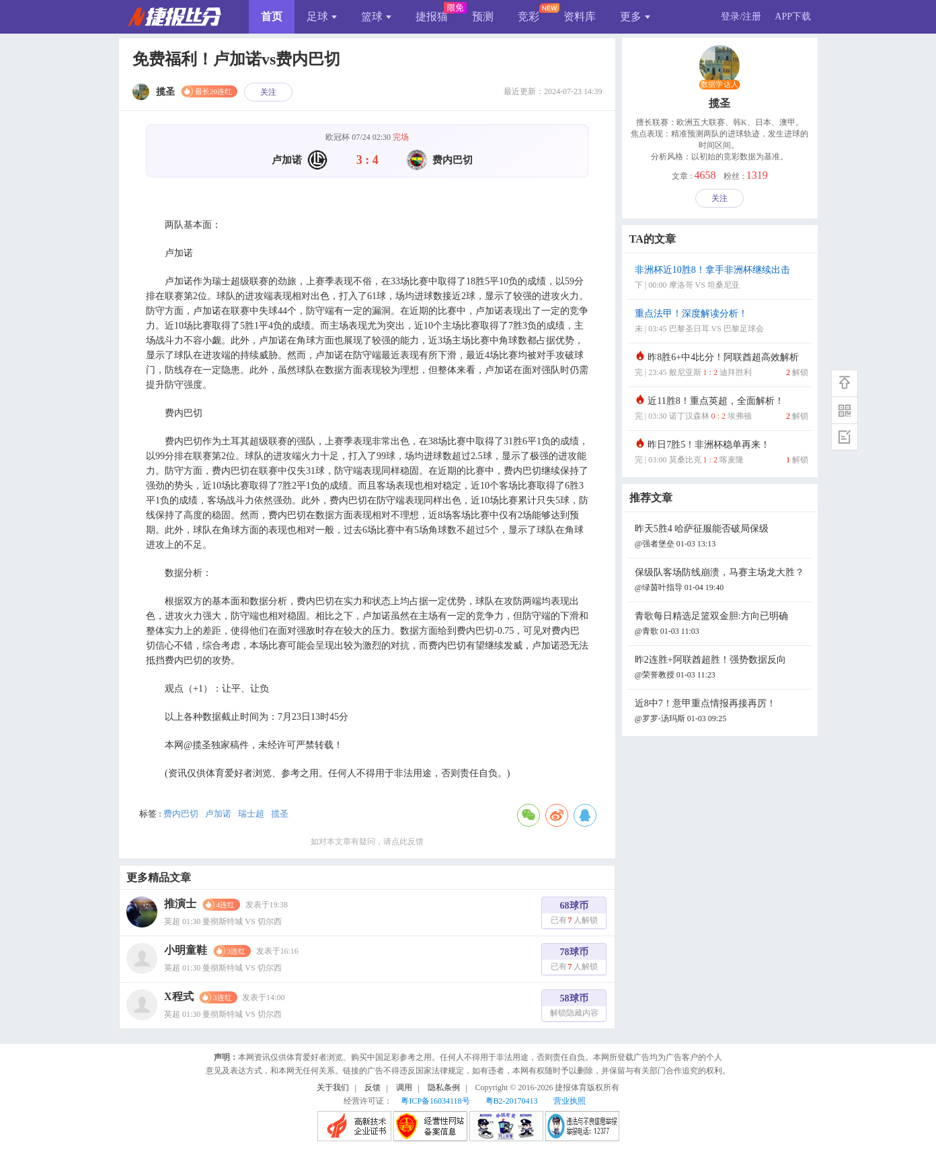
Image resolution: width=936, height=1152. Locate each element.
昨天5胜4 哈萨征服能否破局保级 (721, 537)
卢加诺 (218, 814)
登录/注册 (741, 16)
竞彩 (528, 16)
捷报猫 (432, 16)
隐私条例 (444, 1087)
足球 (322, 16)
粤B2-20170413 (511, 1101)
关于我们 (333, 1087)
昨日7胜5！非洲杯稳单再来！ (721, 453)
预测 (483, 16)
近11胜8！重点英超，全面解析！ (721, 409)
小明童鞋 (185, 950)
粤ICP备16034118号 (435, 1101)
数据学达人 (719, 85)
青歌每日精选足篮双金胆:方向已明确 (721, 625)
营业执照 (569, 1101)
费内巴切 (180, 814)
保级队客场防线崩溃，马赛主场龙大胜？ (721, 581)
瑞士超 (251, 814)
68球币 (574, 914)
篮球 (376, 16)
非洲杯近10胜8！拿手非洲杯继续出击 (721, 278)
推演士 (180, 903)
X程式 (179, 996)
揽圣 (279, 814)
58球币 (574, 1007)
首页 (271, 16)
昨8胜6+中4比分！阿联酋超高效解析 (721, 366)
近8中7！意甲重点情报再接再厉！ (721, 712)
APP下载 (793, 16)
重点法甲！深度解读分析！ (721, 322)
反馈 (372, 1087)
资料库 (579, 16)
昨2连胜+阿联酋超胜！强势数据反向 (721, 668)
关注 (268, 92)
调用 (404, 1087)
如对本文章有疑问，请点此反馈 (367, 841)
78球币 (574, 961)
